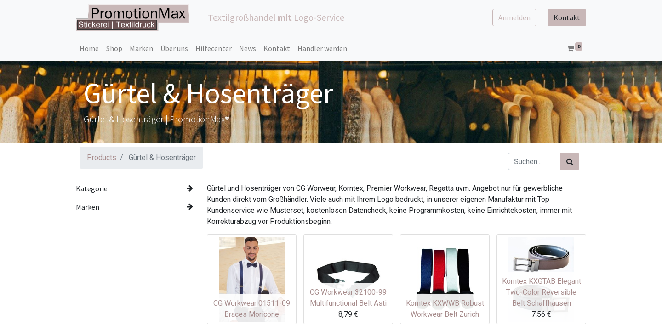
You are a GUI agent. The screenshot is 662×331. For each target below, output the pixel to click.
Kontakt (567, 17)
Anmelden (514, 17)
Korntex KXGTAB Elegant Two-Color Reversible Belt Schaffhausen (541, 292)
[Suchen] (569, 161)
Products (101, 157)
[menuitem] (89, 48)
